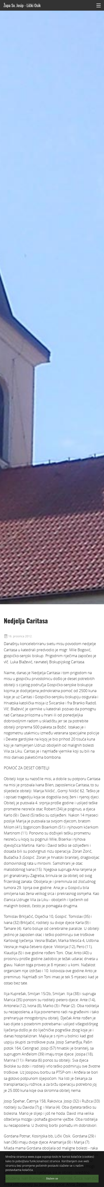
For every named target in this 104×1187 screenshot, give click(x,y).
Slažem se (52, 1178)
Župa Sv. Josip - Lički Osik (22, 5)
